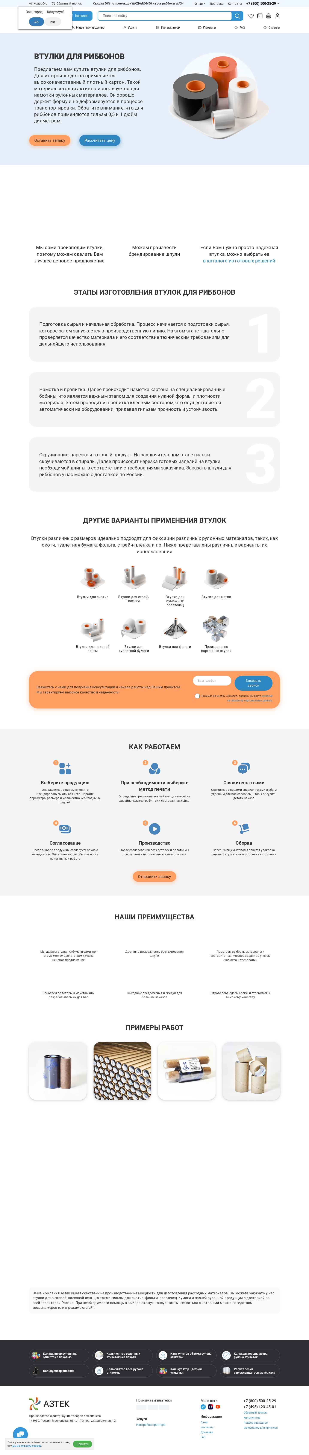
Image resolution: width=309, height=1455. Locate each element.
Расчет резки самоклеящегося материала (248, 1371)
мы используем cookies (26, 1445)
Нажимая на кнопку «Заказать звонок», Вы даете (234, 698)
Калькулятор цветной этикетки (180, 1371)
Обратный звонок (67, 3)
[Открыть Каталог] (78, 16)
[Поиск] (237, 16)
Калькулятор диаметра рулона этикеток (245, 1355)
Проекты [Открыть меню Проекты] (207, 27)
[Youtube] (217, 1406)
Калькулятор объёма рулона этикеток (185, 1355)
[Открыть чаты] (20, 1434)
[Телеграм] (203, 1406)
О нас (204, 1422)
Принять (82, 1444)
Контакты (207, 1427)
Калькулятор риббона (52, 1371)
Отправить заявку (154, 876)
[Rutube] (210, 1406)
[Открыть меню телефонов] (263, 4)
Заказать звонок (253, 683)
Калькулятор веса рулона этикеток (119, 1371)
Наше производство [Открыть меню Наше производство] (88, 27)
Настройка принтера (150, 1424)
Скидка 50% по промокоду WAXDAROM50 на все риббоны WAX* (138, 3)
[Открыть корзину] (268, 15)
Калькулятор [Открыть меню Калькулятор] (168, 27)
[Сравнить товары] (259, 15)
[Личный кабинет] (277, 15)
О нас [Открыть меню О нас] (200, 3)
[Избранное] (251, 15)
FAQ (239, 27)
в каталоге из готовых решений (239, 261)
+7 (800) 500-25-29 (260, 1401)
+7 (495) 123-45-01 (260, 1407)
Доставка (207, 1432)
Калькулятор (252, 1417)
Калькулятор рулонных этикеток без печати (117, 1355)
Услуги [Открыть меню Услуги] (130, 27)
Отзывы (271, 27)
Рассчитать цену (100, 140)
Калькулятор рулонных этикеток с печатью (54, 1355)
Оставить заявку (49, 140)
